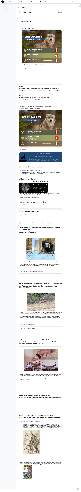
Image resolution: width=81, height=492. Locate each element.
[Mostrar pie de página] (78, 489)
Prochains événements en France (33, 21)
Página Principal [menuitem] (10, 1)
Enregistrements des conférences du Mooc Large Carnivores (46, 225)
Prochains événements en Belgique (34, 19)
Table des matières (34, 12)
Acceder (78, 1)
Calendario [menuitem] (16, 1)
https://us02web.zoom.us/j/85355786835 (40, 100)
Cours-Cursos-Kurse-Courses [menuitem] (24, 1)
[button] (47, 1)
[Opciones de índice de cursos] (15, 5)
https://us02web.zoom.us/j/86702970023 (40, 105)
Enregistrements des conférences (39, 24)
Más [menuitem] (32, 1)
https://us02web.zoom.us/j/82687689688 (40, 109)
